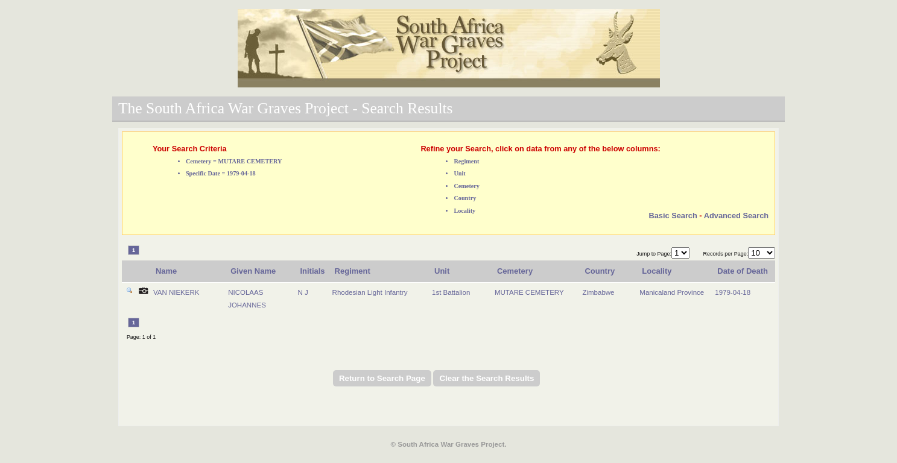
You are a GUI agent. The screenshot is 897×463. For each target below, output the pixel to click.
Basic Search (672, 215)
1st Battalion (451, 292)
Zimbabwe (598, 292)
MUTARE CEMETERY (529, 292)
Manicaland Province (671, 292)
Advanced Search (736, 215)
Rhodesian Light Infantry (370, 292)
